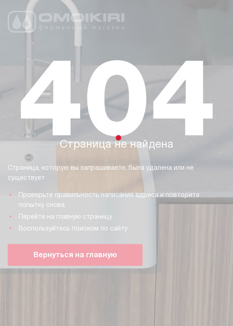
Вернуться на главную (75, 255)
